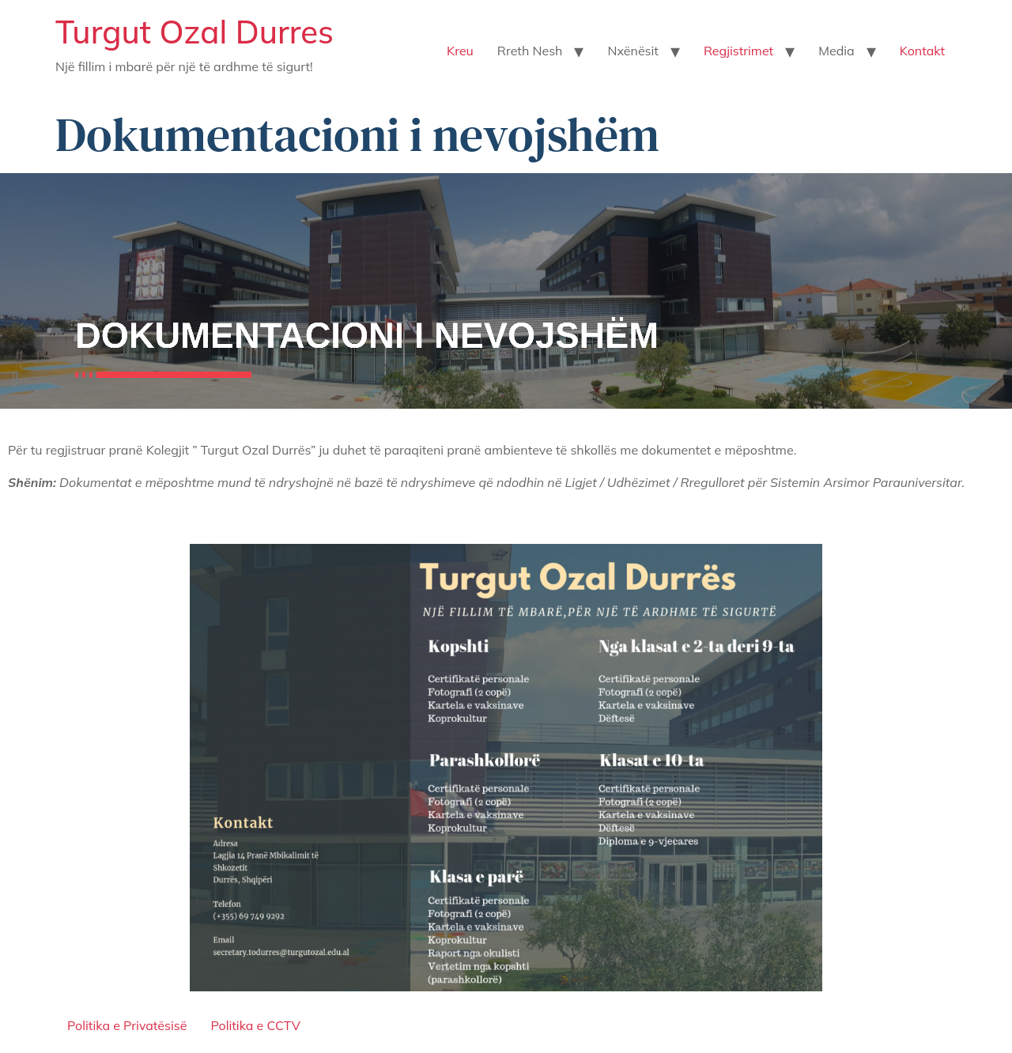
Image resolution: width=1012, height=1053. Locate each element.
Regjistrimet (738, 50)
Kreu (460, 50)
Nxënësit (632, 50)
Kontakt (922, 50)
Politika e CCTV (255, 1025)
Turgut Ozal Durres (194, 31)
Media (836, 50)
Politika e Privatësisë (127, 1025)
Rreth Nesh (530, 50)
